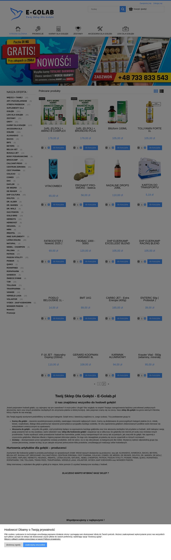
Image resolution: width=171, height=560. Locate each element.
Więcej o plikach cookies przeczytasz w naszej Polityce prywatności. (32, 539)
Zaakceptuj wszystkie (35, 545)
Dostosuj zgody (13, 545)
